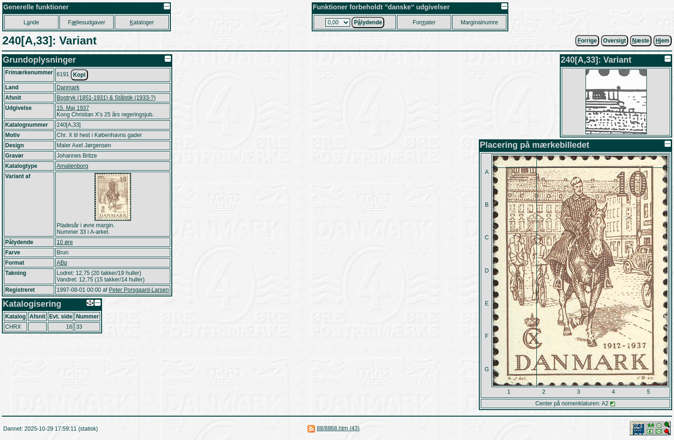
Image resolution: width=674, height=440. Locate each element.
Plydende (368, 22)
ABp (62, 263)
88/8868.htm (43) (338, 428)
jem (662, 40)
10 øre (65, 242)
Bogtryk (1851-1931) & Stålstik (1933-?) (106, 97)
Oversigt (614, 40)
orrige (587, 40)
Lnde (31, 22)
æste (641, 40)
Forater (424, 22)
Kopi (79, 75)
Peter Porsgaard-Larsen (138, 290)
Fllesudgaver (86, 22)
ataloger (142, 22)
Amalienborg (72, 166)
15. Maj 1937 (73, 108)
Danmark (68, 87)
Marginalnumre (479, 22)
